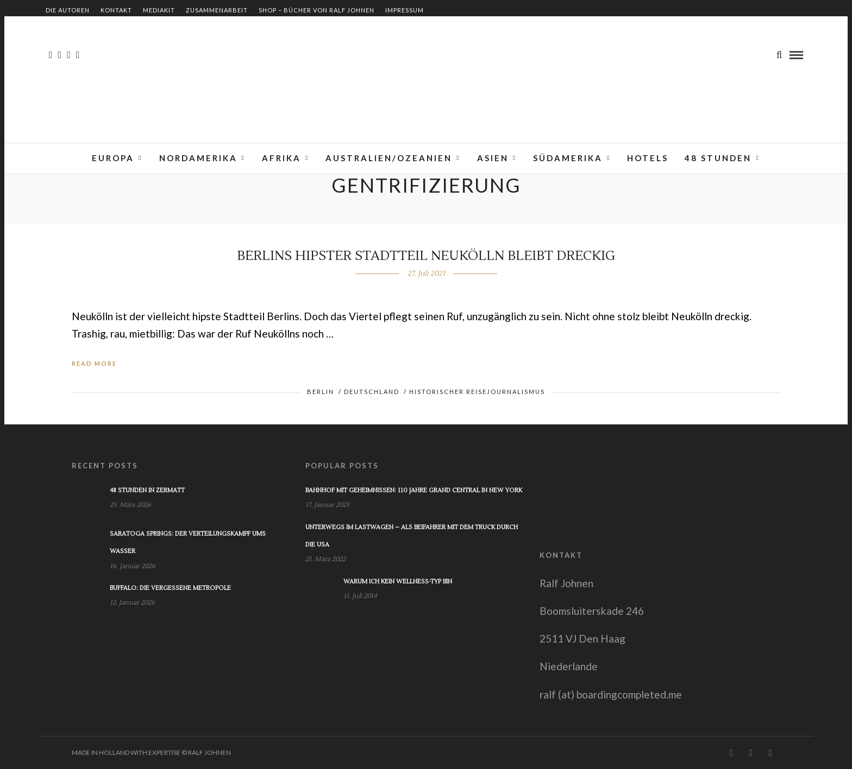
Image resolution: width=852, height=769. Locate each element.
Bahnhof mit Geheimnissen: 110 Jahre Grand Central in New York (413, 490)
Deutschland (371, 391)
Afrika (281, 158)
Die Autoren (68, 10)
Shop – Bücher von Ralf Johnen (316, 10)
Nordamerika (198, 158)
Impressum (404, 10)
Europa (113, 158)
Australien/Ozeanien (388, 158)
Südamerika (568, 158)
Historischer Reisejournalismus (477, 391)
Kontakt (116, 10)
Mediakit (159, 10)
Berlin (320, 391)
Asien (493, 158)
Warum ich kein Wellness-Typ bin (397, 581)
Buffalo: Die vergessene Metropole (170, 588)
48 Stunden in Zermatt (147, 490)
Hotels (647, 158)
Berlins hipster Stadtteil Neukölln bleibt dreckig (426, 255)
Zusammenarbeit (217, 10)
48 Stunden (718, 158)
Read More (94, 363)
